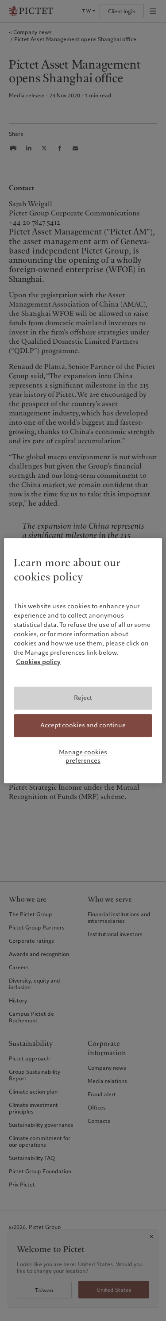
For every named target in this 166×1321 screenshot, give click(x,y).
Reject (83, 698)
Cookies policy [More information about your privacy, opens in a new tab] (38, 662)
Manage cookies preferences (83, 756)
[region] (83, 660)
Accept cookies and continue (83, 725)
